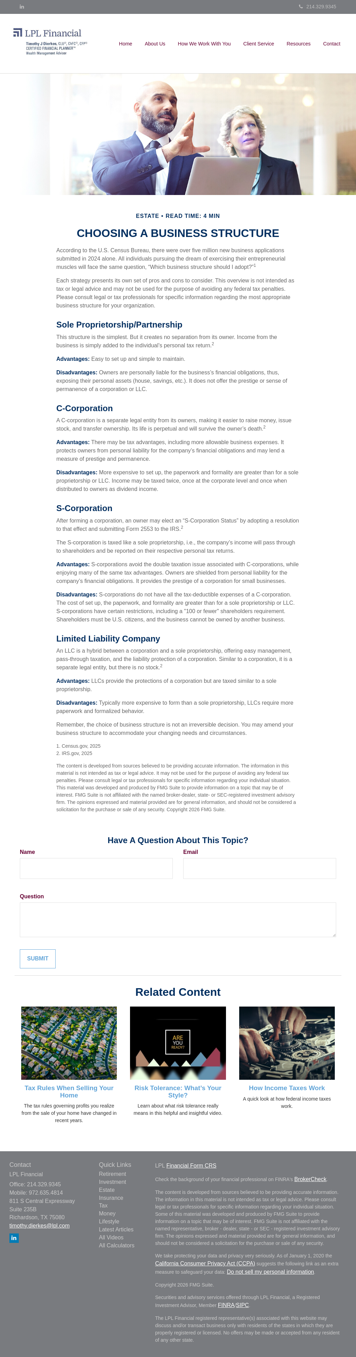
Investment (112, 1182)
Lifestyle (109, 1221)
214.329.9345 (317, 6)
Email (190, 852)
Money (107, 1213)
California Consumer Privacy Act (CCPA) (205, 1263)
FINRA (226, 1305)
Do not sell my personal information (270, 1272)
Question (32, 896)
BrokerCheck (310, 1179)
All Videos (111, 1237)
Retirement (112, 1174)
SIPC (242, 1305)
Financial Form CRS (191, 1166)
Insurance (111, 1198)
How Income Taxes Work (287, 1088)
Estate (107, 1190)
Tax (103, 1205)
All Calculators (117, 1245)
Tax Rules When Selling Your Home (69, 1091)
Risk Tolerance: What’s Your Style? (178, 1091)
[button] (154, 44)
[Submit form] (38, 958)
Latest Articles (116, 1229)
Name (27, 852)
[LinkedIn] (22, 6)
